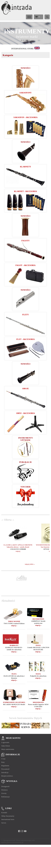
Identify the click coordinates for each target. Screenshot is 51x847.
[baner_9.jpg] (25, 33)
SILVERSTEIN (38, 619)
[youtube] (25, 831)
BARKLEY (14, 645)
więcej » (14, 626)
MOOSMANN (38, 702)
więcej (18, 551)
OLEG (38, 645)
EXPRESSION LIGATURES (14, 702)
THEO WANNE (14, 621)
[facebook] (19, 831)
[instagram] (22, 831)
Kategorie (8, 55)
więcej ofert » (30, 564)
